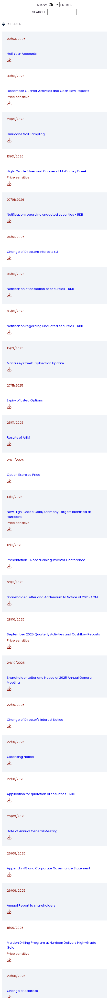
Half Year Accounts (50, 43)
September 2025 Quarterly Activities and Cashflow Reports (53, 597)
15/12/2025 (15, 343)
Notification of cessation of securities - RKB (54, 266)
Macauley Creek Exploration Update (50, 343)
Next (93, 976)
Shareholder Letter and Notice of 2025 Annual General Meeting (53, 638)
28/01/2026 (15, 115)
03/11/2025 (15, 556)
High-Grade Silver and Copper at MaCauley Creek (53, 151)
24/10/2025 (16, 638)
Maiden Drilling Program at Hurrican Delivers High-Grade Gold (54, 899)
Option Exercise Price (52, 439)
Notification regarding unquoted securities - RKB (52, 192)
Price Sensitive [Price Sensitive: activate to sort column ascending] (91, 26)
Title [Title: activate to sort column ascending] (38, 26)
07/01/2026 (15, 192)
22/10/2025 (15, 676)
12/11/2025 (14, 515)
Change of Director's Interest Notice (51, 676)
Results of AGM (46, 408)
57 (82, 976)
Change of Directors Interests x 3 (51, 230)
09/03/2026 (16, 43)
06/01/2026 (15, 230)
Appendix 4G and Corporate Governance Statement (54, 823)
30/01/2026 (15, 79)
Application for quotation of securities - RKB (54, 746)
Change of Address (50, 935)
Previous (20, 976)
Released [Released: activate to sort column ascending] (14, 26)
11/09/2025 (15, 899)
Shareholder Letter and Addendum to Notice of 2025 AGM (53, 556)
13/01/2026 (15, 151)
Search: (54, 12)
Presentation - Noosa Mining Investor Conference (52, 516)
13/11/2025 (14, 475)
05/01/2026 (15, 305)
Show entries (54, 4)
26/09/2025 (16, 784)
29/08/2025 (16, 935)
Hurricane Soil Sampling (54, 115)
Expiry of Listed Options (53, 377)
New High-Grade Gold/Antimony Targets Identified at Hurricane (53, 475)
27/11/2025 (15, 377)
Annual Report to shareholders (48, 861)
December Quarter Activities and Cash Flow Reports (54, 79)
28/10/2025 (15, 597)
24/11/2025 (15, 439)
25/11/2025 (15, 408)
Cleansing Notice (48, 710)
